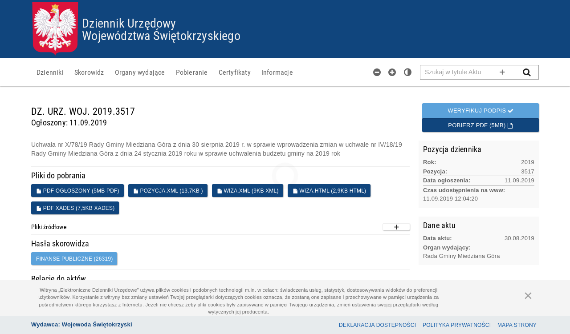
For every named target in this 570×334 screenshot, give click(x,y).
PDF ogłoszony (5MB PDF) (77, 191)
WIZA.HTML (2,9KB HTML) (329, 191)
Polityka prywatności (457, 325)
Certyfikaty (235, 72)
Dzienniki (50, 72)
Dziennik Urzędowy (129, 22)
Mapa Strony (517, 325)
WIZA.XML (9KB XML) (248, 191)
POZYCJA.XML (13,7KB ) (168, 191)
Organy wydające (140, 72)
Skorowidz (89, 72)
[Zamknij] (528, 295)
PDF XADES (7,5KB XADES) (75, 208)
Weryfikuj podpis (480, 110)
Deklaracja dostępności (377, 325)
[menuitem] (50, 72)
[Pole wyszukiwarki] (468, 72)
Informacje (277, 72)
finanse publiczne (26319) (74, 259)
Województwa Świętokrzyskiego (161, 35)
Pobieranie (192, 72)
